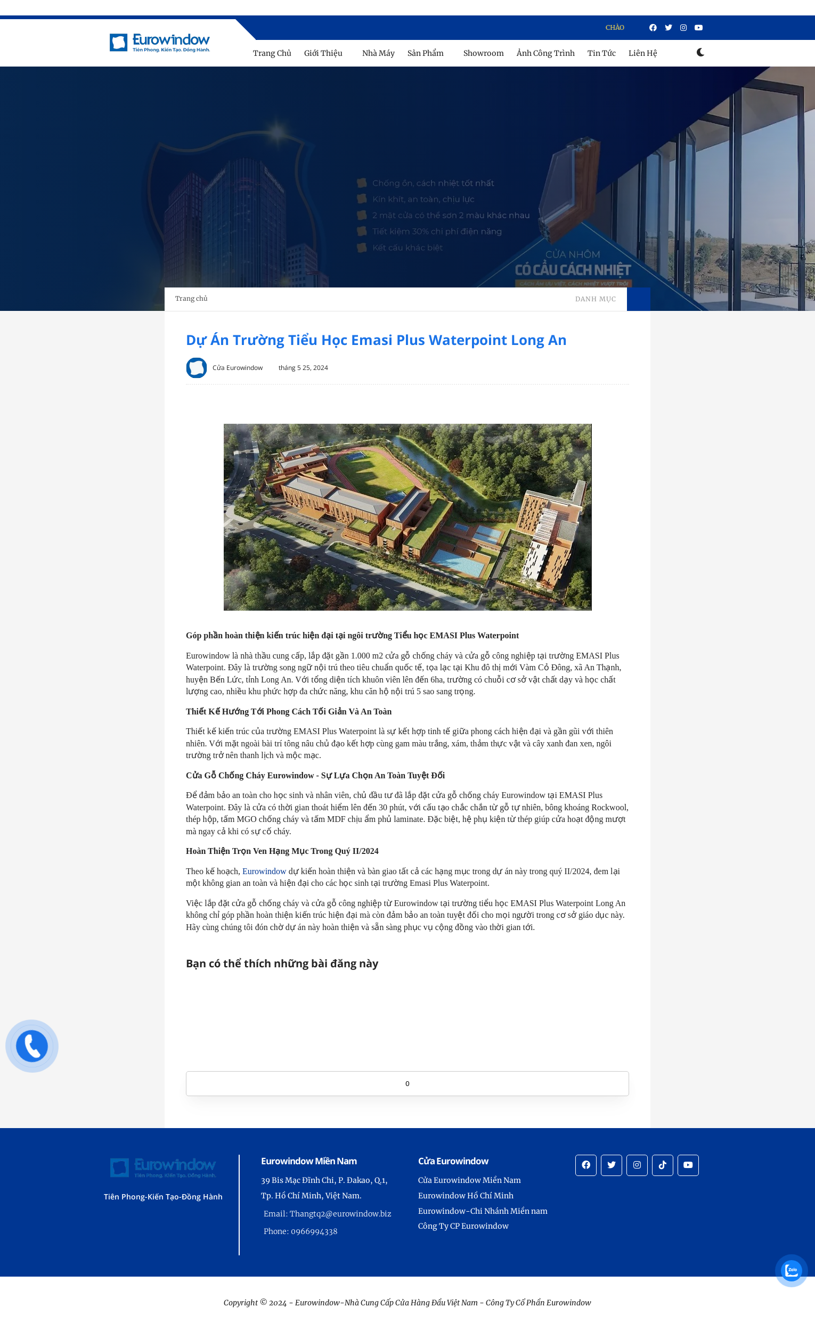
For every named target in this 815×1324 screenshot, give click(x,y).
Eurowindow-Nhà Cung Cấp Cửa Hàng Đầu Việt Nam (386, 1302)
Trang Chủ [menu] (272, 53)
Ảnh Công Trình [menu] (546, 53)
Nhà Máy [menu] (378, 53)
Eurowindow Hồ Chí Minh (466, 1195)
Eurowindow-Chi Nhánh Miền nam (483, 1211)
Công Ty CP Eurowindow (463, 1226)
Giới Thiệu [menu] (323, 53)
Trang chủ (191, 298)
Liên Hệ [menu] (643, 53)
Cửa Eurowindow (238, 367)
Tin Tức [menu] (602, 53)
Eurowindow (264, 871)
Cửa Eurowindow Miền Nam (469, 1180)
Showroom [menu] (483, 53)
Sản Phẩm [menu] (426, 53)
